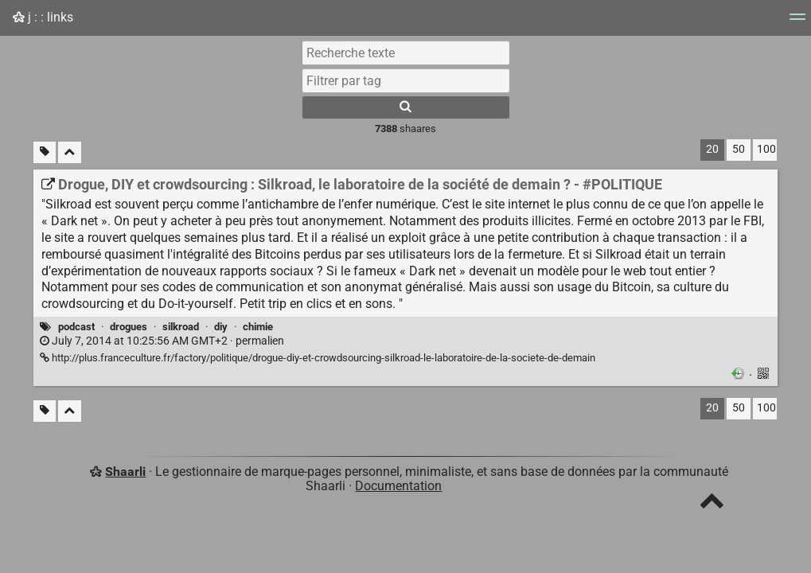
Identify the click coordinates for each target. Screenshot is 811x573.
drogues (128, 327)
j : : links (43, 17)
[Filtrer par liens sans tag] (44, 152)
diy (221, 327)
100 (766, 149)
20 (712, 149)
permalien (162, 341)
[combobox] (405, 80)
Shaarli (125, 471)
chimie (258, 327)
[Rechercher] (405, 107)
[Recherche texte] (405, 52)
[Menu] (797, 22)
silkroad (180, 327)
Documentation (398, 485)
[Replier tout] (69, 152)
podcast (76, 327)
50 (738, 149)
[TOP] (711, 504)
